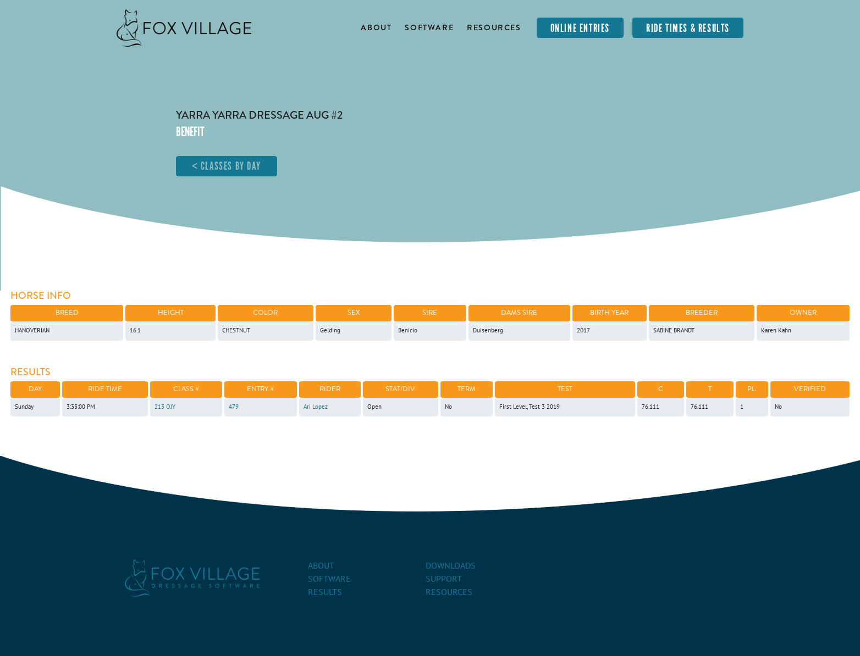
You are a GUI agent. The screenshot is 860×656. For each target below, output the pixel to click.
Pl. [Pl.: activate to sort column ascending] (752, 389)
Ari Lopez (316, 406)
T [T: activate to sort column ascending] (710, 389)
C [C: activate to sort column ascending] (660, 389)
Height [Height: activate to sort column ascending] (171, 313)
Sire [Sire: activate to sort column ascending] (429, 313)
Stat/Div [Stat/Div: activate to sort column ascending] (400, 389)
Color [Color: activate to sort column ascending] (265, 313)
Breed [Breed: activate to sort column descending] (67, 313)
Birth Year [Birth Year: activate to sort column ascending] (609, 313)
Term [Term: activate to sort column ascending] (466, 389)
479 (234, 406)
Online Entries (580, 28)
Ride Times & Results (688, 28)
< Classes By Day (227, 166)
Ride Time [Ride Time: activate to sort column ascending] (105, 389)
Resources (494, 27)
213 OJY (165, 406)
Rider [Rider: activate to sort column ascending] (329, 389)
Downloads (451, 566)
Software (429, 27)
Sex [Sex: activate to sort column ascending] (354, 313)
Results (325, 592)
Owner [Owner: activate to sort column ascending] (803, 313)
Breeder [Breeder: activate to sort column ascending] (702, 313)
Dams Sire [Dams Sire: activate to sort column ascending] (519, 313)
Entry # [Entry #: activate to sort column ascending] (260, 389)
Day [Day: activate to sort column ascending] (35, 389)
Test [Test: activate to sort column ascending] (565, 389)
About (376, 27)
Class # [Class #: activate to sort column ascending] (186, 389)
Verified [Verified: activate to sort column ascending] (810, 389)
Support (444, 579)
